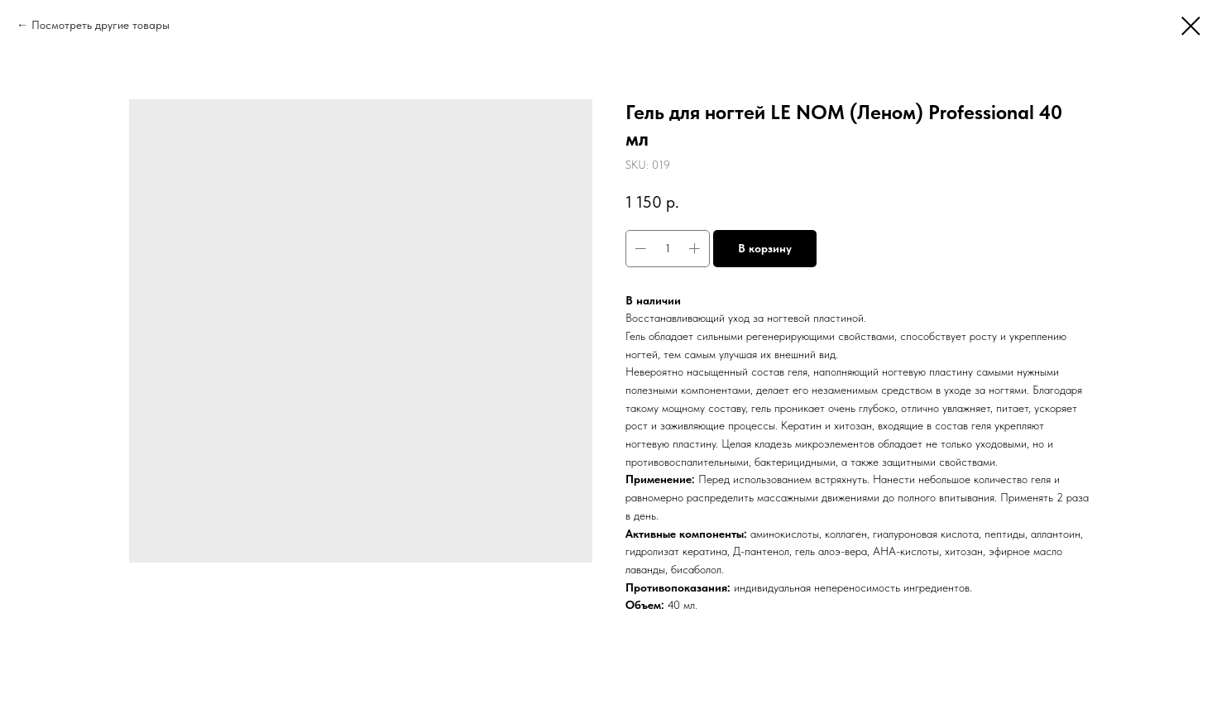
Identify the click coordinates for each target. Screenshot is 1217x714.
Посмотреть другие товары (100, 24)
